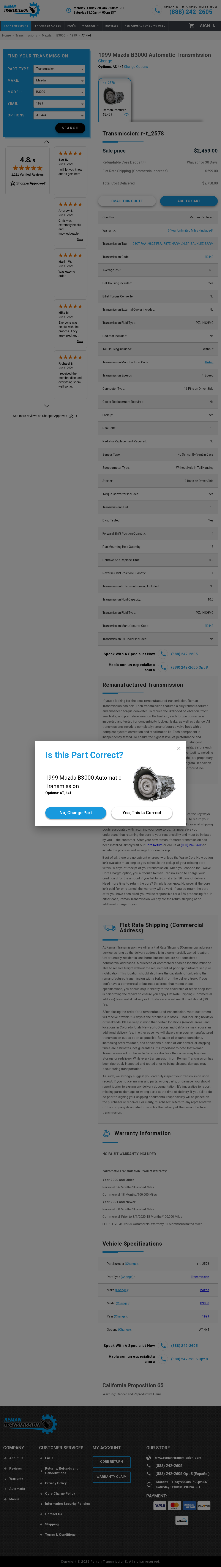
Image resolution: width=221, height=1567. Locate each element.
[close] (178, 748)
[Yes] (141, 813)
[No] (75, 813)
